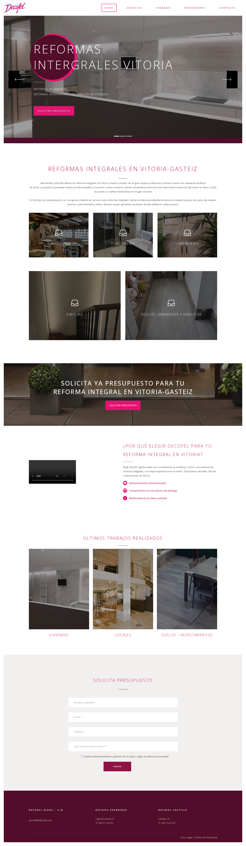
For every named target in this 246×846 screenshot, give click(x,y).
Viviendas (59, 634)
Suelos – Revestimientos (187, 634)
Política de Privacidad (206, 837)
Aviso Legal (186, 837)
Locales (123, 634)
